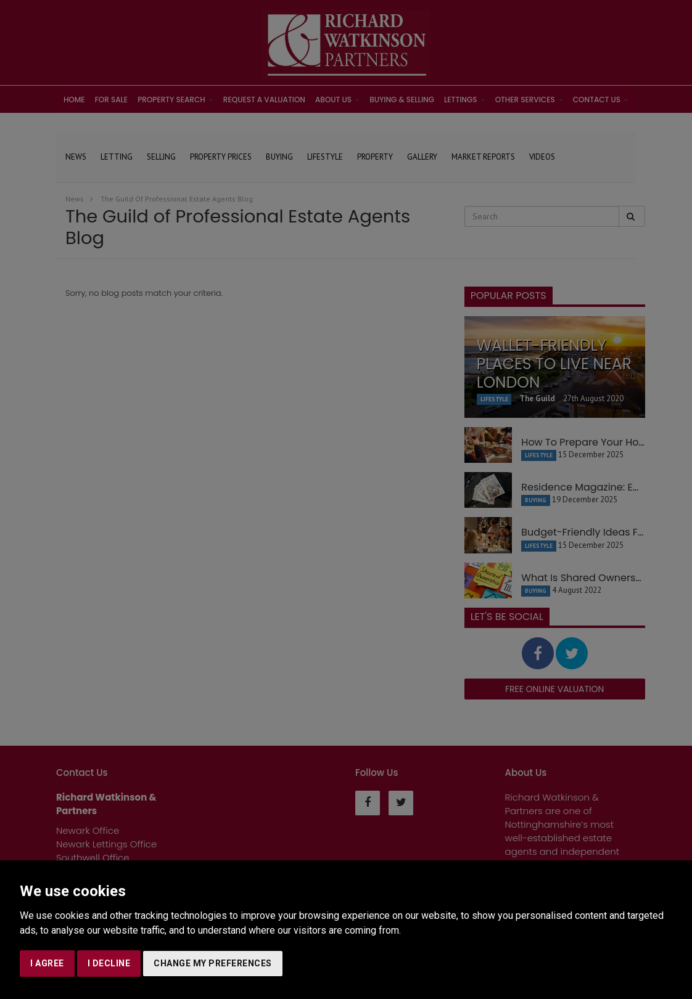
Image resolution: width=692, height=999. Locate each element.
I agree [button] (47, 963)
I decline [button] (109, 963)
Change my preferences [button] (213, 963)
